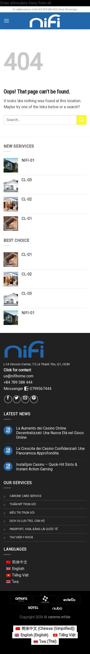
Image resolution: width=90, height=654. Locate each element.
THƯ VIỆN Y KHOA (21, 537)
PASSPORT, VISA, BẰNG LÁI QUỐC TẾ (34, 529)
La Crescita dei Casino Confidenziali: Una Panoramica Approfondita (50, 450)
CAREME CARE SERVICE (26, 496)
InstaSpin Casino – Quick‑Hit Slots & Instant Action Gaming (46, 466)
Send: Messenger (68, 9)
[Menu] (6, 21)
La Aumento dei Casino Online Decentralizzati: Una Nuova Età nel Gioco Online (50, 433)
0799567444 (40, 388)
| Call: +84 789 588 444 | (45, 9)
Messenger (14, 388)
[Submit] (81, 120)
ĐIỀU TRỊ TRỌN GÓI (22, 512)
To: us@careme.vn (22, 9)
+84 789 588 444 (18, 382)
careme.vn (56, 617)
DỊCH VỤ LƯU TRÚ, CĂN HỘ (27, 521)
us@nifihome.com (18, 376)
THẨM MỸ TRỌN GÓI (23, 504)
